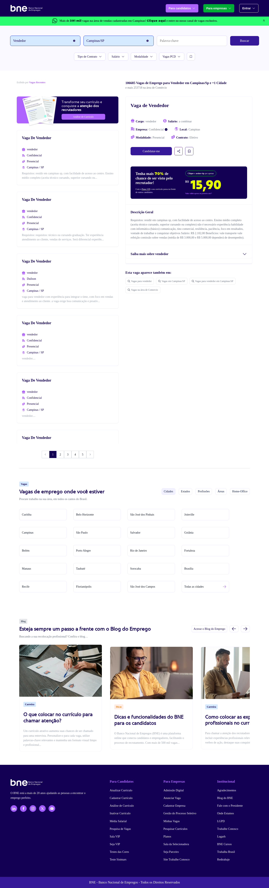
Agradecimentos (226, 790)
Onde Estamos (225, 813)
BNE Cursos (224, 844)
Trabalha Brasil (226, 851)
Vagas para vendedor (140, 281)
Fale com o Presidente (230, 805)
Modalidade (143, 56)
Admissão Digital (173, 790)
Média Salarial (118, 821)
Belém (26, 550)
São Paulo (82, 532)
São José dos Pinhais (142, 514)
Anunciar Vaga (172, 798)
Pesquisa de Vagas (120, 828)
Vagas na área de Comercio (143, 289)
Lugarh (221, 836)
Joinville (189, 514)
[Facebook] (23, 808)
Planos (167, 836)
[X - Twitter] (42, 808)
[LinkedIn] (14, 808)
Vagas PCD (172, 56)
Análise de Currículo (122, 805)
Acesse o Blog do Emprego (209, 628)
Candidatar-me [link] (151, 151)
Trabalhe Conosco (227, 828)
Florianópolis (84, 586)
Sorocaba (135, 568)
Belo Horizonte (85, 514)
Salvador (135, 532)
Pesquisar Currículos (175, 828)
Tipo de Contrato (89, 56)
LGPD (221, 821)
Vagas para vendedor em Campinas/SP (212, 281)
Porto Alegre (83, 550)
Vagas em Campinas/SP (171, 281)
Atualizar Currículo (121, 790)
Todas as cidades (194, 586)
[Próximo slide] (245, 628)
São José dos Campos (142, 586)
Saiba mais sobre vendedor (149, 254)
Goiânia (188, 532)
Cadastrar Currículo (121, 798)
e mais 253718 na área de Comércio (146, 87)
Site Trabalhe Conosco (176, 859)
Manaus (26, 568)
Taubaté (80, 568)
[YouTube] (52, 808)
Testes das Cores (119, 851)
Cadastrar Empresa (174, 805)
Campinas (27, 532)
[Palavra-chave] (192, 41)
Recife (26, 586)
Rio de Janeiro (138, 550)
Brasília (188, 568)
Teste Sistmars (118, 859)
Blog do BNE (225, 798)
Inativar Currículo (120, 813)
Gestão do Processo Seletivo (179, 813)
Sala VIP (115, 836)
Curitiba (26, 514)
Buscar (244, 40)
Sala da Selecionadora (176, 844)
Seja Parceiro (171, 851)
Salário (118, 56)
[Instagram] (33, 808)
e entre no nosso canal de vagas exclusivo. (182, 20)
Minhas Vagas (171, 821)
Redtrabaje (223, 859)
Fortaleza (189, 550)
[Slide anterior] (234, 628)
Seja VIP (115, 844)
